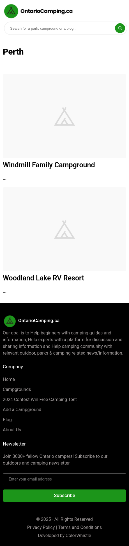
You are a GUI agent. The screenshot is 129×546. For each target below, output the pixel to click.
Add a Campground (22, 409)
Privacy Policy (41, 527)
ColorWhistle (78, 535)
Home (9, 379)
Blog (7, 419)
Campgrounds (17, 389)
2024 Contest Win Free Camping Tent (40, 399)
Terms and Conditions (80, 527)
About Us (12, 429)
